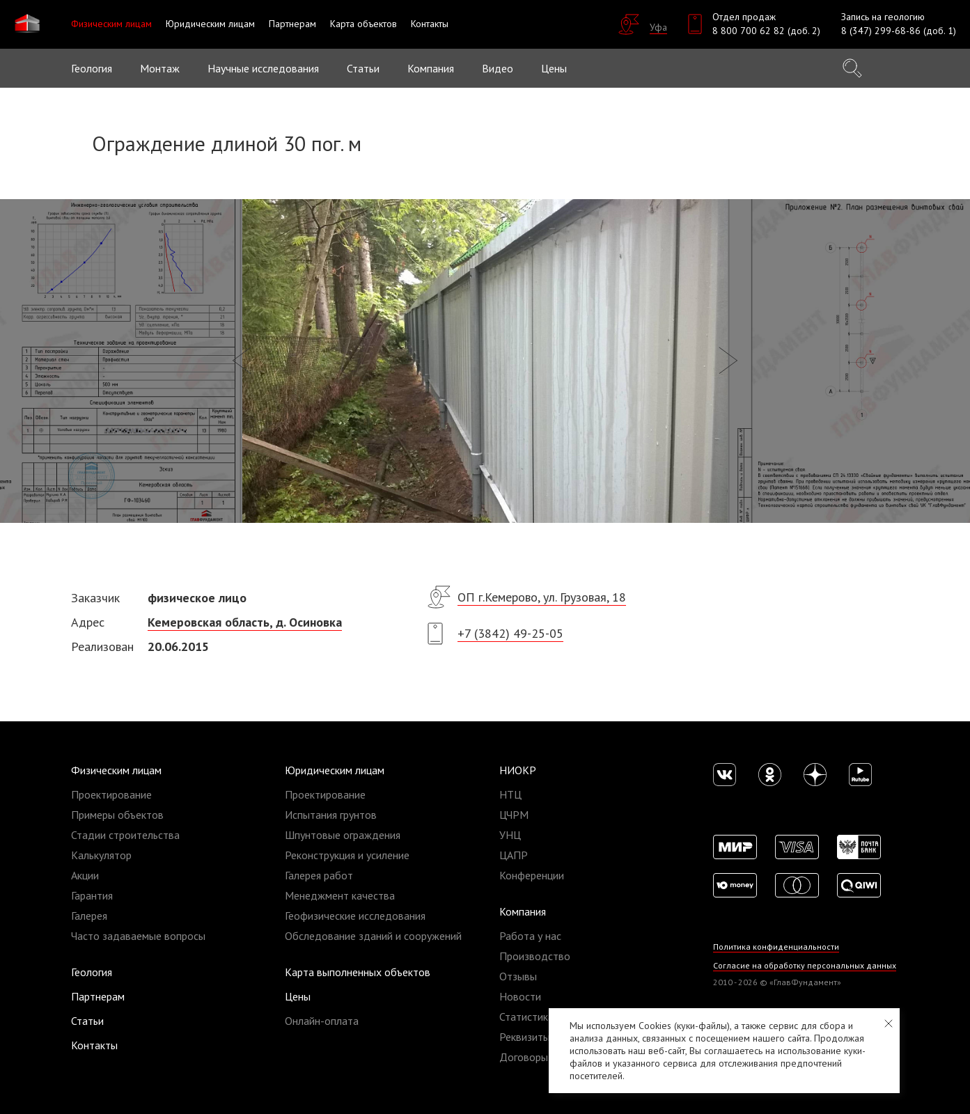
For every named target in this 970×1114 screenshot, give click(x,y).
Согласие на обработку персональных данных (804, 965)
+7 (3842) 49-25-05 (510, 633)
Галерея (89, 916)
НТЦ (510, 794)
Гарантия (92, 895)
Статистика (526, 1016)
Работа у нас (530, 936)
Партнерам (98, 996)
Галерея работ (319, 875)
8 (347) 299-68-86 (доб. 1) (898, 30)
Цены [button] (554, 68)
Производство (534, 956)
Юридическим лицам (334, 770)
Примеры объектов (117, 815)
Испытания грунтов (331, 815)
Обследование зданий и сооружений (373, 936)
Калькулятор (101, 855)
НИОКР (517, 770)
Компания (522, 911)
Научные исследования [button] (263, 68)
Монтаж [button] (160, 68)
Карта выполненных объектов (357, 972)
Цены (298, 996)
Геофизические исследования (355, 916)
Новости (520, 996)
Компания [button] (430, 68)
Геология (91, 68)
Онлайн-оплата (322, 1021)
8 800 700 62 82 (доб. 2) (766, 30)
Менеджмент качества (340, 895)
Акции (85, 875)
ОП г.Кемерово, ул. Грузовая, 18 (541, 597)
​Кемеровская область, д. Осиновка (245, 622)
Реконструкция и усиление (347, 855)
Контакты (94, 1045)
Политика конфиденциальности (776, 946)
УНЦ (510, 835)
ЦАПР (513, 855)
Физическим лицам (116, 770)
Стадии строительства (125, 835)
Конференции (531, 875)
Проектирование (111, 794)
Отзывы (518, 976)
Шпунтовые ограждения (342, 835)
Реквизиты (524, 1037)
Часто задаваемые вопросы (138, 936)
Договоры (523, 1057)
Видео (497, 68)
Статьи (363, 68)
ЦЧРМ (514, 815)
